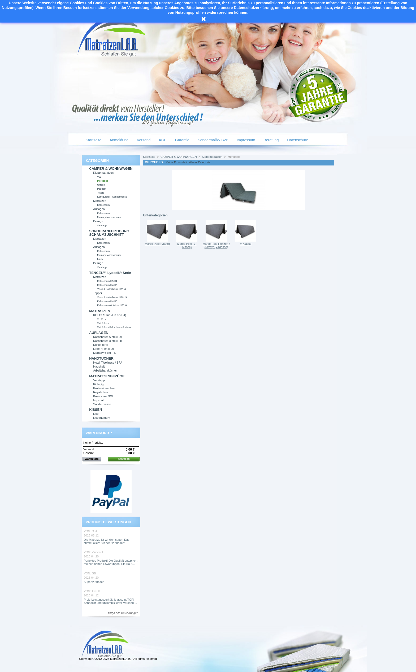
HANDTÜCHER (101, 358)
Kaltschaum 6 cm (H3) (107, 336)
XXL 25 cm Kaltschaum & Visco (114, 327)
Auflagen (99, 209)
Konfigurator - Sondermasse (112, 196)
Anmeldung (118, 140)
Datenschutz (297, 140)
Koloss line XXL (103, 396)
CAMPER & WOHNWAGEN (110, 169)
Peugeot (101, 188)
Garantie (181, 140)
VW (99, 177)
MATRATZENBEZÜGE (106, 376)
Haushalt (99, 366)
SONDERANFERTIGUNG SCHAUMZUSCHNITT (109, 233)
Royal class (100, 392)
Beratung (271, 140)
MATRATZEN (99, 311)
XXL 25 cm (103, 323)
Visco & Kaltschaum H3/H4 (111, 289)
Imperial (98, 400)
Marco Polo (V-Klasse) (187, 245)
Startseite (93, 140)
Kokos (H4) (100, 344)
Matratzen (99, 200)
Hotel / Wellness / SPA (107, 362)
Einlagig (98, 384)
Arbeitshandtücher (105, 370)
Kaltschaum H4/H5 (107, 285)
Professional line (104, 388)
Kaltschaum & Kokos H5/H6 (112, 305)
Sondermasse (102, 404)
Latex (100, 259)
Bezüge (98, 221)
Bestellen (123, 458)
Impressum (245, 140)
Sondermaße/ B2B (212, 140)
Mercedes (102, 181)
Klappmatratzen (103, 172)
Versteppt (102, 225)
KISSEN (95, 410)
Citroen (101, 185)
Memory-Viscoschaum (109, 217)
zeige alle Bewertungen (123, 612)
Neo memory (101, 417)
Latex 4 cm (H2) (103, 348)
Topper (97, 293)
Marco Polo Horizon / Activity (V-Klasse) (216, 245)
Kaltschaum (103, 205)
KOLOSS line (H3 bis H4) (109, 315)
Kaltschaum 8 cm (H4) (107, 340)
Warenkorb (97, 433)
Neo (95, 413)
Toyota (100, 192)
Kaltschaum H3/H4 (107, 281)
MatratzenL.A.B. (120, 658)
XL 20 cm (102, 319)
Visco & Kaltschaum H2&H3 (112, 297)
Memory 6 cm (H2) (105, 352)
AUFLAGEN (98, 333)
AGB (162, 140)
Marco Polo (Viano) (157, 243)
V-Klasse (245, 243)
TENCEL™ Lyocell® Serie (110, 273)
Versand (143, 140)
